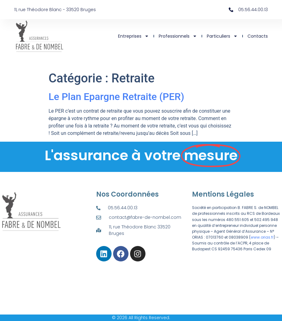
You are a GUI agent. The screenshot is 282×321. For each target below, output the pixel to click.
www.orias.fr (262, 237)
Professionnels (178, 36)
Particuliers (222, 36)
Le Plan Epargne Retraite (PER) (116, 96)
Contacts (257, 36)
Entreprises (133, 36)
